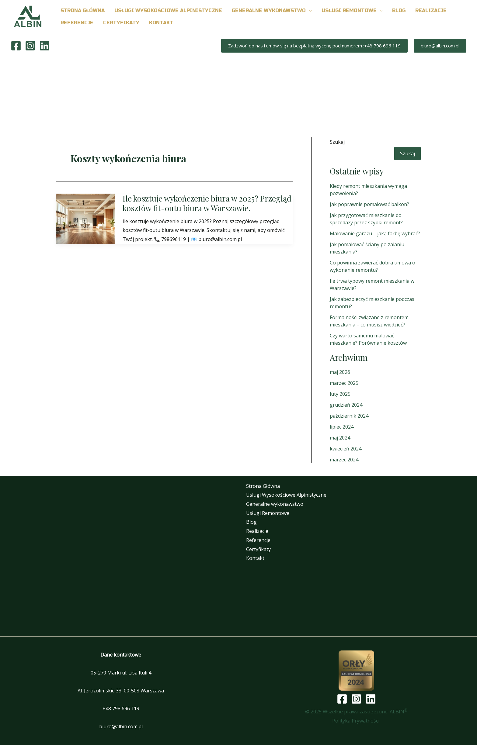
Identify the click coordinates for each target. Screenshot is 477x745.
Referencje (258, 540)
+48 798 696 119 (121, 708)
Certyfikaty (258, 549)
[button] (309, 11)
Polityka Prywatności (356, 720)
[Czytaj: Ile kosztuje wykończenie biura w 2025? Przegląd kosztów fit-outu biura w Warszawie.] (85, 218)
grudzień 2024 (346, 405)
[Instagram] (30, 45)
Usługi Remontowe (267, 513)
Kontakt (255, 558)
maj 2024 (340, 437)
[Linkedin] (44, 45)
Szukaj (337, 142)
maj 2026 (340, 372)
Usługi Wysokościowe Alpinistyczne (286, 494)
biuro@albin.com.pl (121, 726)
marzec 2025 (344, 383)
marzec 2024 (344, 459)
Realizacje (257, 531)
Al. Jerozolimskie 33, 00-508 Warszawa (121, 690)
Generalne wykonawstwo (274, 504)
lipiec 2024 (341, 426)
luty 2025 (340, 394)
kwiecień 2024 (345, 448)
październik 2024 (349, 415)
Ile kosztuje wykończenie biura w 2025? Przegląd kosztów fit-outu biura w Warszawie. (207, 203)
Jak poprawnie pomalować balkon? (369, 204)
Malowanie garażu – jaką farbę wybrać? (375, 233)
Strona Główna (263, 486)
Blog (251, 522)
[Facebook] (16, 45)
